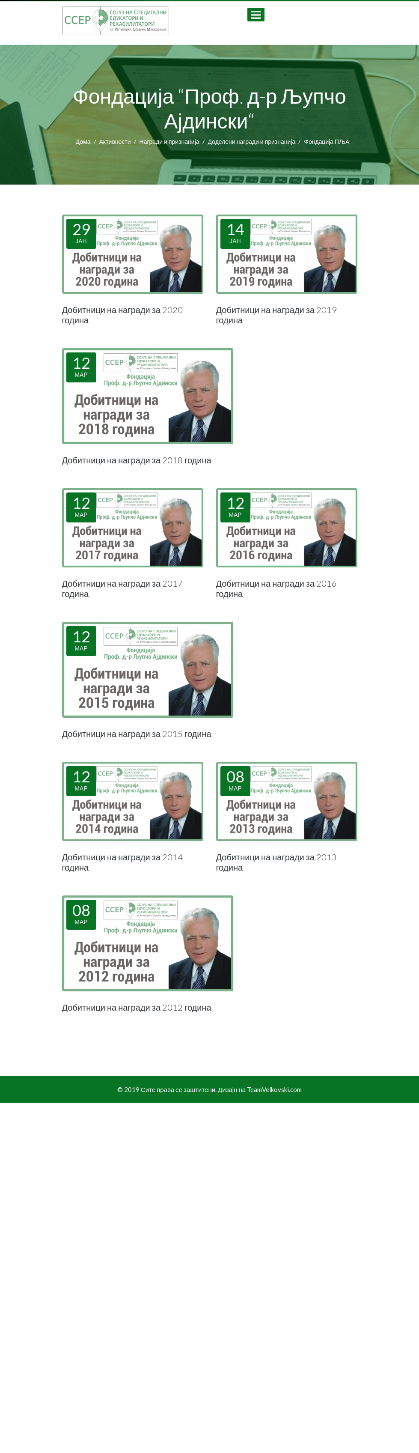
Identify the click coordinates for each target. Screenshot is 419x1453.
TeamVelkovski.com (274, 1089)
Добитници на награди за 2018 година (136, 460)
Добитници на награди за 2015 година (136, 733)
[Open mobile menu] (255, 14)
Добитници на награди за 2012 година (136, 1007)
